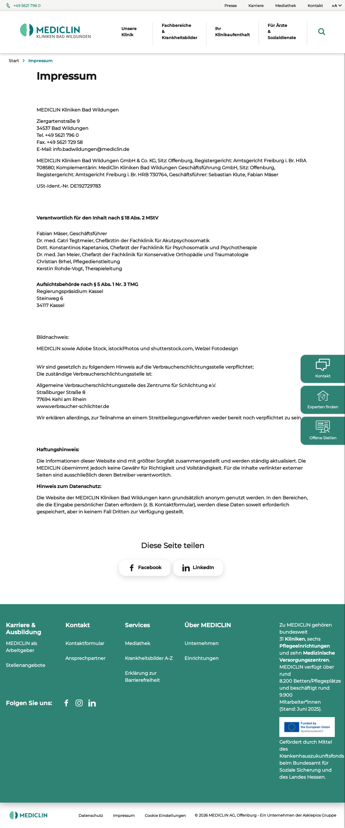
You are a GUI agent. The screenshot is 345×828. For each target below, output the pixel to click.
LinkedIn (203, 567)
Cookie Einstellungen (165, 815)
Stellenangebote (25, 665)
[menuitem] (337, 5)
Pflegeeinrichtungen (304, 646)
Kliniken (295, 639)
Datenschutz (91, 815)
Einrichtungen (201, 658)
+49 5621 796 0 (27, 5)
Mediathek (285, 5)
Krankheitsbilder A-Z (148, 658)
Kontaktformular (84, 643)
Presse (230, 5)
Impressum (124, 815)
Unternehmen (201, 643)
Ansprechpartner (85, 658)
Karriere (256, 5)
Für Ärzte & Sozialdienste (282, 31)
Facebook (149, 567)
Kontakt (315, 5)
